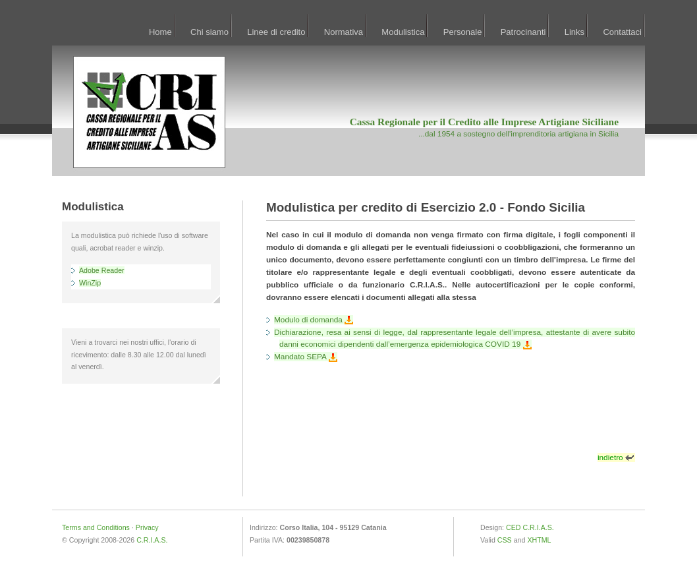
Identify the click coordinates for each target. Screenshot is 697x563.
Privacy (147, 527)
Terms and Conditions (96, 527)
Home (160, 32)
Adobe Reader (102, 270)
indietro (616, 457)
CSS (504, 540)
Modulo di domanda (313, 319)
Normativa (343, 32)
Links (574, 32)
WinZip (90, 283)
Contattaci (622, 32)
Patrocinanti (523, 32)
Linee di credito (276, 32)
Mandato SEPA (305, 356)
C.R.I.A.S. (151, 540)
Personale (462, 32)
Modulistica (402, 32)
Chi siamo (209, 32)
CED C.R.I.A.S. (530, 527)
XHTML (539, 540)
